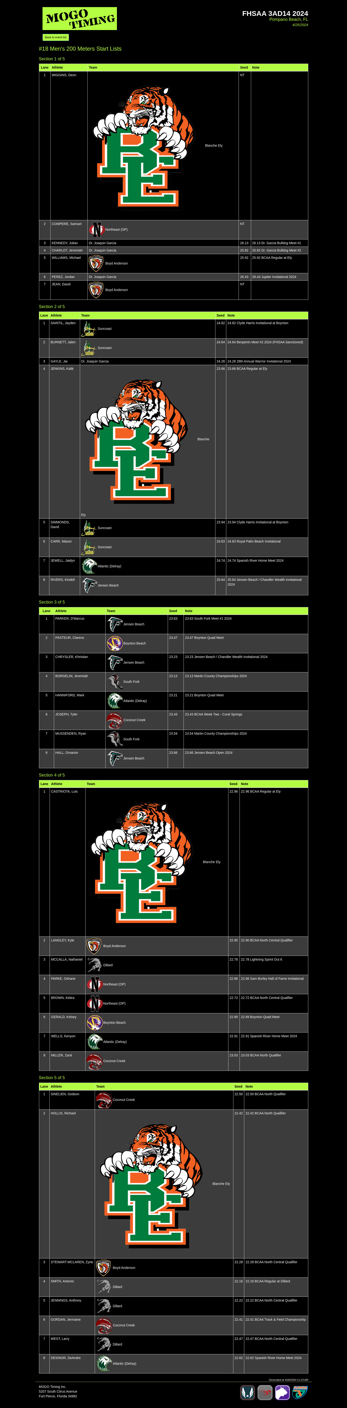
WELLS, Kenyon (63, 1036)
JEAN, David (61, 284)
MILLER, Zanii (61, 1055)
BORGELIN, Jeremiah (71, 676)
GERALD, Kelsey (63, 1017)
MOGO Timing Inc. (52, 1387)
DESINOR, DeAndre (66, 1358)
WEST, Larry (60, 1339)
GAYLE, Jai (59, 361)
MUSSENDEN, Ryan (70, 733)
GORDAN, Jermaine (66, 1319)
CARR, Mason (61, 541)
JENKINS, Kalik (62, 369)
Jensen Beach (108, 585)
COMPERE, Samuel (66, 224)
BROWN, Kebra (62, 998)
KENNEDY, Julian (65, 243)
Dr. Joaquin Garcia (102, 243)
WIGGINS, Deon (64, 75)
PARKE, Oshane (63, 978)
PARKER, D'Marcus (69, 618)
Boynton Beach (134, 643)
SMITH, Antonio (62, 1281)
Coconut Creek (134, 720)
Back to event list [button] (56, 37)
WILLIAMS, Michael (66, 258)
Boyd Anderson (116, 263)
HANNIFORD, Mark (69, 695)
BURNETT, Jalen (63, 342)
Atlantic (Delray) (109, 566)
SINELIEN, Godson (65, 1094)
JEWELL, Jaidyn (63, 560)
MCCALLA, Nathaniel (66, 959)
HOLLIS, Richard (63, 1113)
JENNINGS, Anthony (66, 1300)
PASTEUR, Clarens (69, 638)
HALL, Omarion (66, 753)
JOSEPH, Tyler (66, 714)
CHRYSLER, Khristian (71, 657)
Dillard (108, 965)
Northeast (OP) (116, 229)
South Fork (131, 682)
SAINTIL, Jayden (63, 323)
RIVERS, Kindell (63, 580)
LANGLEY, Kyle (62, 940)
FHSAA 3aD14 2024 (275, 13)
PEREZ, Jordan (63, 277)
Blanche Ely (214, 145)
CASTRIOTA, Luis (64, 791)
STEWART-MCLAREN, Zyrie (72, 1262)
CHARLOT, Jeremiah (67, 250)
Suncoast (104, 329)
